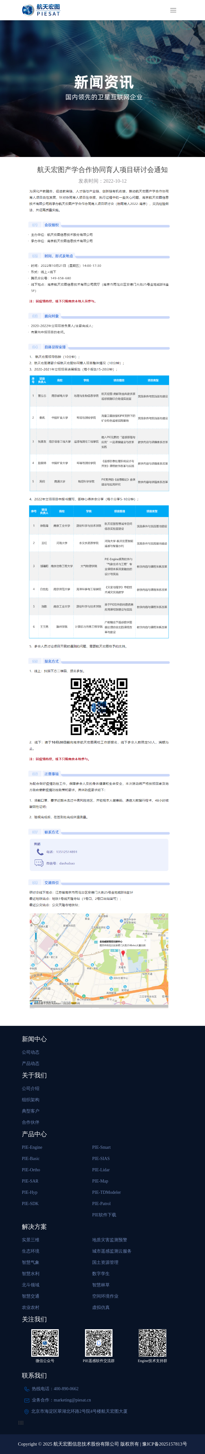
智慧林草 (101, 1285)
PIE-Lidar (101, 1170)
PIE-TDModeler (106, 1192)
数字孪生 (101, 1273)
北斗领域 (30, 1285)
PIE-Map (100, 1181)
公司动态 (30, 1052)
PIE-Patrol (101, 1203)
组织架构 (30, 1099)
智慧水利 (30, 1273)
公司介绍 (30, 1088)
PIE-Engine (32, 1147)
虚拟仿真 (101, 1307)
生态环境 (30, 1251)
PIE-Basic (31, 1158)
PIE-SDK (30, 1203)
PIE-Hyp (30, 1192)
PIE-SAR (30, 1181)
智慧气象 (30, 1262)
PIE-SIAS (101, 1158)
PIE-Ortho (31, 1170)
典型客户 (30, 1111)
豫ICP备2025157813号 (164, 1443)
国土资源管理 (105, 1262)
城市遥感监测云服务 (112, 1251)
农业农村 (30, 1307)
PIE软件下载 (104, 1215)
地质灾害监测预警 (109, 1240)
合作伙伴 (30, 1122)
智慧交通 (30, 1296)
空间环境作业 (105, 1296)
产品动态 (30, 1063)
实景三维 (30, 1240)
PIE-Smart (101, 1147)
